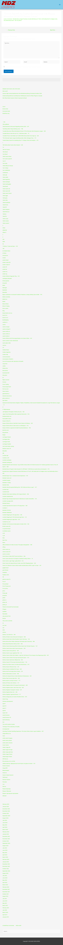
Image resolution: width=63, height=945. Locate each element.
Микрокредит (6, 770)
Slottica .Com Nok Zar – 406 (9, 634)
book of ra (5, 315)
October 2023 (6, 841)
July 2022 (5, 875)
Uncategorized (6, 729)
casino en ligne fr (6, 329)
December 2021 (6, 889)
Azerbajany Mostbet (7, 278)
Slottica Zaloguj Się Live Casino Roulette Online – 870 (15, 696)
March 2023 (5, 857)
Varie (4, 735)
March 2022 (5, 884)
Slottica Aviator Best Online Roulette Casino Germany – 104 (16, 639)
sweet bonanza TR (7, 717)
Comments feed (6, 111)
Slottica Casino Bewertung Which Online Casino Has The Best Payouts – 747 (20, 646)
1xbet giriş (5, 197)
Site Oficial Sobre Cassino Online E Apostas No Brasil (15, 98)
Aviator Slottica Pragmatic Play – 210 (11, 276)
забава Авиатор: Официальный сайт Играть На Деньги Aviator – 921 (19, 763)
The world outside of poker (9, 724)
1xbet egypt (5, 195)
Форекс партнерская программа (10, 793)
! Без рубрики (6, 124)
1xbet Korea (5, 204)
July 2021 (5, 898)
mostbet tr (5, 508)
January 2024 (6, 834)
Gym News (5, 400)
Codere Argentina (7, 352)
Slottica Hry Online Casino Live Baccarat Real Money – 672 (16, 664)
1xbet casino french (7, 193)
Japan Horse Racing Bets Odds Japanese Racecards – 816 (16, 414)
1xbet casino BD (6, 191)
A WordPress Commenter (8, 925)
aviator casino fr (6, 264)
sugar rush (5, 712)
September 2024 (6, 815)
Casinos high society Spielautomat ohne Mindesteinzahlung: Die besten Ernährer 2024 (22, 93)
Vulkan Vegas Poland (7, 754)
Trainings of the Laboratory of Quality (11, 726)
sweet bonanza (6, 715)
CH (3, 347)
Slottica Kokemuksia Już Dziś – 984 (11, 673)
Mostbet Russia (6, 503)
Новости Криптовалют (8, 775)
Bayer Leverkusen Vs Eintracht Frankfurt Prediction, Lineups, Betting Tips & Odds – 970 (22, 294)
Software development (8, 701)
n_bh (4, 533)
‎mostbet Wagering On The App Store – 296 (12, 514)
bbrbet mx (5, 299)
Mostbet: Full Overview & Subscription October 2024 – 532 (16, 524)
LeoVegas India (6, 439)
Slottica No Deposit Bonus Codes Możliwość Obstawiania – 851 (17, 676)
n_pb (4, 535)
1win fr (4, 161)
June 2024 (5, 822)
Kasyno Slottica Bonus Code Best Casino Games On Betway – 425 (18, 423)
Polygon (4, 609)
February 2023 (6, 859)
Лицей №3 (5, 768)
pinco (4, 590)
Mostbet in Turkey (7, 482)
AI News (4, 253)
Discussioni (5, 370)
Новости (5, 772)
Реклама (5, 781)
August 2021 (5, 896)
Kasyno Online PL (7, 421)
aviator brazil (5, 260)
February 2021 (6, 907)
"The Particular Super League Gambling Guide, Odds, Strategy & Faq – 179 (19, 138)
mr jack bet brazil (6, 528)
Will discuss (5, 758)
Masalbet (5, 450)
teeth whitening (6, 719)
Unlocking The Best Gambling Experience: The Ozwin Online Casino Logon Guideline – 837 (23, 731)
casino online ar (6, 333)
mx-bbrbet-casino (7, 531)
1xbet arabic (5, 177)
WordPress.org (6, 113)
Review (4, 618)
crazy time (5, 363)
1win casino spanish (7, 158)
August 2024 (5, 818)
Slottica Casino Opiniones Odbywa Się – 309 (13, 659)
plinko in (4, 600)
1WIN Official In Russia (8, 165)
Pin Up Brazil (5, 584)
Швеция (4, 795)
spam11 (4, 708)
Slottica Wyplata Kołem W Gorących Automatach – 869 (15, 685)
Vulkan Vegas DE (6, 747)
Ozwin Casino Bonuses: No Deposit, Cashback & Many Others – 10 (18, 558)
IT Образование (6, 409)
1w (3, 147)
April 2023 (5, 854)
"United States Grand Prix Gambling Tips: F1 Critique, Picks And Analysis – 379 (20, 140)
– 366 (4, 122)
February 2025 (6, 804)
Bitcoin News (6, 303)
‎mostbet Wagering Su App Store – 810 (11, 519)
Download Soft (6, 372)
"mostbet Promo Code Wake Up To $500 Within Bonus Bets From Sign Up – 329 (21, 135)
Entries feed (5, 108)
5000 (4, 241)
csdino (4, 366)
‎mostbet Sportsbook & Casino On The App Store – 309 (15, 505)
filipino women (6, 379)
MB (3, 453)
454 (3, 239)
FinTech (4, 382)
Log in (4, 106)
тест (4, 784)
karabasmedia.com (7, 416)
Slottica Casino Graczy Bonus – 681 (11, 650)
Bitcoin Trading (6, 306)
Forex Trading (6, 384)
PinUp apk (5, 593)
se (3, 623)
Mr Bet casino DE (6, 526)
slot (3, 627)
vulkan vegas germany (8, 752)
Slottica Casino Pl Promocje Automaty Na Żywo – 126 (15, 662)
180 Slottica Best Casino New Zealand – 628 (13, 145)
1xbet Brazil (5, 186)
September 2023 (6, 843)
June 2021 (5, 900)
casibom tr (5, 322)
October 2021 (6, 894)
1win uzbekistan (6, 170)
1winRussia (5, 172)
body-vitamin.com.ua (7, 313)
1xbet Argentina (6, 179)
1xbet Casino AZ (6, 188)
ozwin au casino (6, 554)
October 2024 (6, 813)
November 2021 (6, 891)
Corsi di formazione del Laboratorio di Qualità (13, 361)
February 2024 (6, 831)
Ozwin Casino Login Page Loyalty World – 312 (13, 560)
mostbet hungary (6, 480)
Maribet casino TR (7, 448)
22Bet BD (5, 230)
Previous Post (11, 30)
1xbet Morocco (6, 211)
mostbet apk (5, 455)
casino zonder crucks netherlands (10, 340)
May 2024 (5, 824)
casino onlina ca (6, 331)
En (3, 377)
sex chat (4, 625)
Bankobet (5, 290)
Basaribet (5, 292)
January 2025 (6, 806)
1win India (5, 163)
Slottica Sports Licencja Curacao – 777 (11, 680)
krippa (4, 434)
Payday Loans (6, 574)
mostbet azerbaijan (7, 460)
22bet (4, 227)
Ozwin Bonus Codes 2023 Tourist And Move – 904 (14, 556)
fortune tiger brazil (7, 386)
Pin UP (4, 581)
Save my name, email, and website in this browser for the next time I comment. (23, 66)
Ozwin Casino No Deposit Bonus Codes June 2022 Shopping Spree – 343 (19, 563)
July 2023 (5, 848)
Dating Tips (5, 368)
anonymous (5, 255)
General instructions (7, 395)
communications (6, 356)
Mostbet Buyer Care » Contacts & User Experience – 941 (15, 475)
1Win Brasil (5, 151)
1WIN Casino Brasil (7, 156)
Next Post (53, 30)
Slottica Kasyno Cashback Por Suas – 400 (12, 669)
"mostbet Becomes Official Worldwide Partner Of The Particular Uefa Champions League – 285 (24, 131)
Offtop (4, 547)
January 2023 (6, 861)
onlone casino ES (6, 551)
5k (3, 243)
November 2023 (6, 838)
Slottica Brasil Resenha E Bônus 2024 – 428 (12, 643)
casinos (4, 345)
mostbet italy (5, 489)
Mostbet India (6, 484)
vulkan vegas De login (7, 749)
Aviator (4, 257)
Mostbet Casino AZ (7, 478)
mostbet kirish (6, 491)
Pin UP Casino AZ (7, 586)
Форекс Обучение (7, 791)
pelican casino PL (7, 579)
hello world (5, 91)
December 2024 (6, 808)
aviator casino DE (6, 262)
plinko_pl (5, 604)
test (3, 722)
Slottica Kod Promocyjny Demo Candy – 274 (13, 671)
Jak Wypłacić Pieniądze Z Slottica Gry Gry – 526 (13, 411)
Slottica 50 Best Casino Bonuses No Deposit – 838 (14, 636)
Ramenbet (5, 613)
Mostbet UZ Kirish (7, 510)
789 (3, 248)
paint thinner (5, 570)
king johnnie (5, 432)
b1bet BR (5, 283)
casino (4, 324)
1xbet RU (5, 216)
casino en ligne (6, 326)
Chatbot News (6, 349)
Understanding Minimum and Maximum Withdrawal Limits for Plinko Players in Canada (22, 95)
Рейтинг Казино (6, 779)
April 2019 (5, 914)
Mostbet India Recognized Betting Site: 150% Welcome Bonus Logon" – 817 (20, 487)
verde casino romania (7, 742)
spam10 (4, 705)
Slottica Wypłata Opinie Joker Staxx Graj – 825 (13, 687)
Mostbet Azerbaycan (7, 462)
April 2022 (5, 882)
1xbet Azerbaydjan (7, 184)
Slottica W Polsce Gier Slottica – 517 (11, 682)
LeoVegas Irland (6, 441)
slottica (4, 632)
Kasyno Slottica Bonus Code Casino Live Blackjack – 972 (15, 425)
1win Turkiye (5, 168)
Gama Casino (6, 391)
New (4, 537)
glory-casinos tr (6, 398)
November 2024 (6, 811)
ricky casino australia (7, 620)
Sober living (5, 699)
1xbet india (5, 200)
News (4, 542)
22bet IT (4, 232)
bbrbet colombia (6, 296)
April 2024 (5, 827)
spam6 (4, 710)
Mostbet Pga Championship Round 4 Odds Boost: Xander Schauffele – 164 (20, 498)
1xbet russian (6, 220)
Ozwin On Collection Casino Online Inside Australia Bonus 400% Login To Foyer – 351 (22, 565)
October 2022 (6, 868)
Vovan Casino (6, 745)
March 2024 (5, 829)
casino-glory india (7, 343)
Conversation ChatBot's (8, 359)
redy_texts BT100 (6, 616)
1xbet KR (5, 207)
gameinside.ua (6, 393)
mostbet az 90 (6, 457)
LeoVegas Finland (7, 437)
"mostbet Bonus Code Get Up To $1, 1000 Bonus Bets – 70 (16, 133)
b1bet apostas (6, 280)
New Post (5, 540)
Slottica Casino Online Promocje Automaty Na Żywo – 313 (16, 657)
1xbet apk (5, 174)
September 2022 (6, 871)
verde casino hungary (7, 738)
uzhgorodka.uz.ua (7, 733)
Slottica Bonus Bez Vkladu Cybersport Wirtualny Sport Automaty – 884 (19, 641)
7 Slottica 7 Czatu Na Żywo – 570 (10, 246)
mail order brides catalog (8, 446)
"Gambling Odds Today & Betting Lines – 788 (13, 128)
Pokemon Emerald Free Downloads (10, 606)
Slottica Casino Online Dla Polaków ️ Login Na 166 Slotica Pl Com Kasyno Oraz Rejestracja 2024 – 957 (26, 655)
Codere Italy (5, 354)
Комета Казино (6, 765)
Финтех (4, 786)
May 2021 (5, 903)
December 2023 (6, 836)
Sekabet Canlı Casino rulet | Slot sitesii (11, 88)
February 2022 (6, 887)
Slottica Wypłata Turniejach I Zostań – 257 (12, 689)
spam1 (4, 703)
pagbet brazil (5, 567)
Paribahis (5, 572)
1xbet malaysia (6, 209)
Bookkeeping (5, 319)
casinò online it (6, 336)
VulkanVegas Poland (7, 756)
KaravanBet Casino (7, 418)
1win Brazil (5, 154)
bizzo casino (5, 308)
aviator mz (5, 271)
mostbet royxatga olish (8, 501)
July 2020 (5, 910)
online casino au (6, 549)
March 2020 (5, 912)
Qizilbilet (4, 611)
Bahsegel (5, 287)
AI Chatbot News (6, 250)
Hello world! (18, 925)
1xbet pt (4, 214)
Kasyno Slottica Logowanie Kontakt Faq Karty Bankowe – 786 (17, 427)
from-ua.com (5, 389)
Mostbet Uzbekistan (7, 512)
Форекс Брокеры (7, 788)
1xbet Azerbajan (6, 181)
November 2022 (6, 866)
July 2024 (5, 820)
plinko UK (5, 602)
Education (5, 375)
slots (4, 629)
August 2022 (5, 873)
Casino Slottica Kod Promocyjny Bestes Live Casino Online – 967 (17, 338)
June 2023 (5, 850)
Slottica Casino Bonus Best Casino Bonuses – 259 (14, 648)
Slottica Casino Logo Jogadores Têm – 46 (12, 653)
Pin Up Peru (5, 588)
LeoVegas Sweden (7, 444)
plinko (4, 597)
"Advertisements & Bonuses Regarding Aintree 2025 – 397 (16, 126)
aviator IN (5, 267)
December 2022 (6, 864)
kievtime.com (6, 430)
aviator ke (5, 269)
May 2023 (5, 852)
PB (3, 577)
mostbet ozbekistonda (8, 496)
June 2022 (5, 877)
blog (4, 310)
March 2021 (5, 905)
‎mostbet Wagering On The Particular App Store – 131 (15, 517)
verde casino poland (7, 740)
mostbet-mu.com (6, 521)
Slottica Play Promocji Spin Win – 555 (11, 678)
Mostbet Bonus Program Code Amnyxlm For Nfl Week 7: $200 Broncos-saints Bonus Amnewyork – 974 (26, 469)
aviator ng (5, 273)
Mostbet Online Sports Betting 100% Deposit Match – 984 (16, 494)
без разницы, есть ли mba (9, 761)
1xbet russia (5, 218)
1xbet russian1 (6, 223)
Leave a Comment (8, 19)
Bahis (4, 285)
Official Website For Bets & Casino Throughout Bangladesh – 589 (17, 544)
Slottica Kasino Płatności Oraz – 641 (11, 666)
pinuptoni (5, 595)
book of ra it (5, 317)
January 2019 (6, 917)
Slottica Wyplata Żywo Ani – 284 (10, 692)
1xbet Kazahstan (6, 202)
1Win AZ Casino (6, 149)
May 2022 (5, 880)
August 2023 (5, 845)
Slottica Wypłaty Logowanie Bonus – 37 (12, 694)
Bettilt (4, 301)
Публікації (5, 777)
